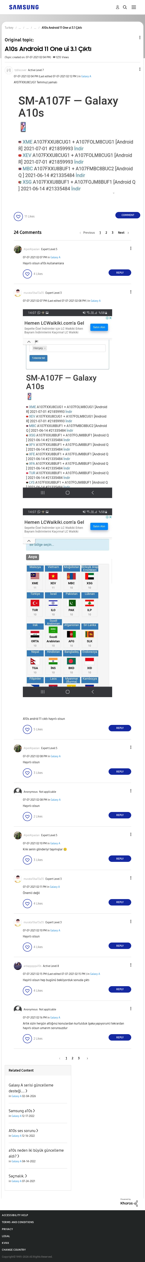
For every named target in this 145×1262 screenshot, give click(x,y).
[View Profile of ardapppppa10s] (32, 966)
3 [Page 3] (112, 232)
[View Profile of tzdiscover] (20, 70)
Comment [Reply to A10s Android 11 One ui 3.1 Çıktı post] (128, 215)
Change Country (14, 1249)
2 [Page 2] (106, 232)
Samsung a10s (20, 1111)
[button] (133, 69)
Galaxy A (86, 76)
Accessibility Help (15, 1215)
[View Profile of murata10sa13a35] (34, 293)
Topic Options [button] (133, 37)
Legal (6, 1236)
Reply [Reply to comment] (120, 272)
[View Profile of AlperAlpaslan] (32, 249)
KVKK (5, 1243)
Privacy (7, 1229)
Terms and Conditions (18, 1222)
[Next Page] (123, 233)
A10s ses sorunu (22, 1130)
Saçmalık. (16, 1176)
